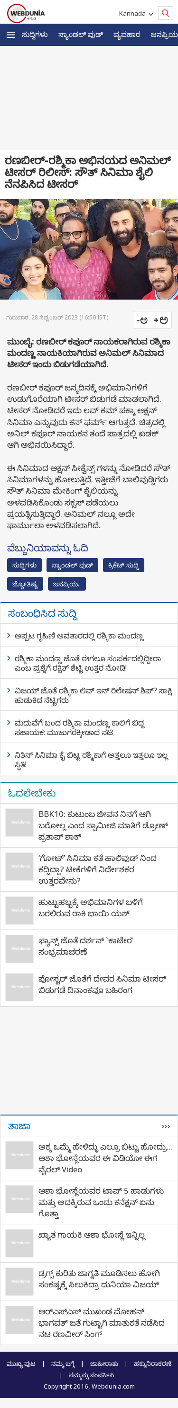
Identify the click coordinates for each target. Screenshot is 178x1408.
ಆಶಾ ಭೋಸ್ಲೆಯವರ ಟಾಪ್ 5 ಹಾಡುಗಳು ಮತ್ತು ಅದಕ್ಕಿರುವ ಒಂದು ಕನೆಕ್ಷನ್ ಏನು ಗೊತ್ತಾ (101, 1202)
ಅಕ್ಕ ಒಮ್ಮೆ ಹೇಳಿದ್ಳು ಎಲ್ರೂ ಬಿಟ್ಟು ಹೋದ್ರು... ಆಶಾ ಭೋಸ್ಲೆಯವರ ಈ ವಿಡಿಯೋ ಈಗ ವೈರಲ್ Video (105, 1158)
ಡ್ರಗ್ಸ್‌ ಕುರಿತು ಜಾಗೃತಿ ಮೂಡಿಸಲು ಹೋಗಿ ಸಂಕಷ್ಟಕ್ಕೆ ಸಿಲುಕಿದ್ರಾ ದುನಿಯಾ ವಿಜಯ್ (99, 1278)
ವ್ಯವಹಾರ (127, 34)
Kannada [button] (134, 13)
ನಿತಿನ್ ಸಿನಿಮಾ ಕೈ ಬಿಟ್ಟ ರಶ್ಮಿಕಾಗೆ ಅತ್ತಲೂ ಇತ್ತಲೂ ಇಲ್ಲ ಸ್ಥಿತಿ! (91, 760)
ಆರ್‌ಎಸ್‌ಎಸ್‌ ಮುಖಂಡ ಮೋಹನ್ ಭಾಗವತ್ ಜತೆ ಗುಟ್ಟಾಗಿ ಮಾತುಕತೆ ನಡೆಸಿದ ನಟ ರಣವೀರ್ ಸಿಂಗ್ (101, 1322)
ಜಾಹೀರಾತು (104, 1363)
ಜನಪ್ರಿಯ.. (67, 583)
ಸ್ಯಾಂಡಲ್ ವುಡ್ (80, 34)
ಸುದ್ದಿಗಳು (35, 34)
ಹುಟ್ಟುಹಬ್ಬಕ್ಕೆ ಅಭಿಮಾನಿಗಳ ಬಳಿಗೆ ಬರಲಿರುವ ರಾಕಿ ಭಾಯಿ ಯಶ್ (90, 907)
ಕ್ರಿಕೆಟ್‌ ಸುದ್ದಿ (123, 564)
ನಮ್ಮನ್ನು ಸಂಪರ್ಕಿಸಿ (91, 1375)
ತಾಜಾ (19, 1125)
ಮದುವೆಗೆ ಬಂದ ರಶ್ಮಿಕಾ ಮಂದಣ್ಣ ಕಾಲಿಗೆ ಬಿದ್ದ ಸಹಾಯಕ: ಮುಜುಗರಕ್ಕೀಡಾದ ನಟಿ (79, 727)
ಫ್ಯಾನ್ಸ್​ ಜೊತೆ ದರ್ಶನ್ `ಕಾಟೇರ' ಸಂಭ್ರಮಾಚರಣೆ (86, 946)
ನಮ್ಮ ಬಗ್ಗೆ (63, 1363)
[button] (11, 35)
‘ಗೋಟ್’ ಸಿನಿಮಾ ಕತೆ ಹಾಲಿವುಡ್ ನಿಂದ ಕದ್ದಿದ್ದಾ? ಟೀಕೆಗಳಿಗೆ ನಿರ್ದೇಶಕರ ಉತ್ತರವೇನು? (97, 869)
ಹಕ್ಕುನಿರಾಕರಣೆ (152, 1363)
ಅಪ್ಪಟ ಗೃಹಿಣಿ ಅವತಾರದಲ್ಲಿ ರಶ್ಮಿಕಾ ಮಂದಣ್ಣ (79, 635)
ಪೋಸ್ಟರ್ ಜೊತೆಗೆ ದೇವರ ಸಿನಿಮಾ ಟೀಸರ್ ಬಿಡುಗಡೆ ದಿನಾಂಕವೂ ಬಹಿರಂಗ (102, 984)
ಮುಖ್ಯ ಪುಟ (21, 1363)
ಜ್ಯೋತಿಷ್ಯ (25, 583)
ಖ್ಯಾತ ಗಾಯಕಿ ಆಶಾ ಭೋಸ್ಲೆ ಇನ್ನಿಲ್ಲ (91, 1234)
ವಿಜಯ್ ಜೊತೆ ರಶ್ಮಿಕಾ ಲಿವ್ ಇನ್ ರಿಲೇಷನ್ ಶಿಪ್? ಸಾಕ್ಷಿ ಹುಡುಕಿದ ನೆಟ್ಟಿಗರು (93, 695)
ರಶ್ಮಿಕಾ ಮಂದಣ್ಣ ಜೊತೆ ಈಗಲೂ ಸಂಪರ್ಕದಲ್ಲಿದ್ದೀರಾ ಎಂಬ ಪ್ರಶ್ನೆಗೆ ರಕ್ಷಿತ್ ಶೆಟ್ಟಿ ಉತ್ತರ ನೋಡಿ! (88, 663)
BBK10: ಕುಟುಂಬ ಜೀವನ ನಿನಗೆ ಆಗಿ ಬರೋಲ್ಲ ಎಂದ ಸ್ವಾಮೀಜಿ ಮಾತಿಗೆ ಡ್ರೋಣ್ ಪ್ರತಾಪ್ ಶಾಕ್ (103, 825)
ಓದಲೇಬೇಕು (32, 792)
